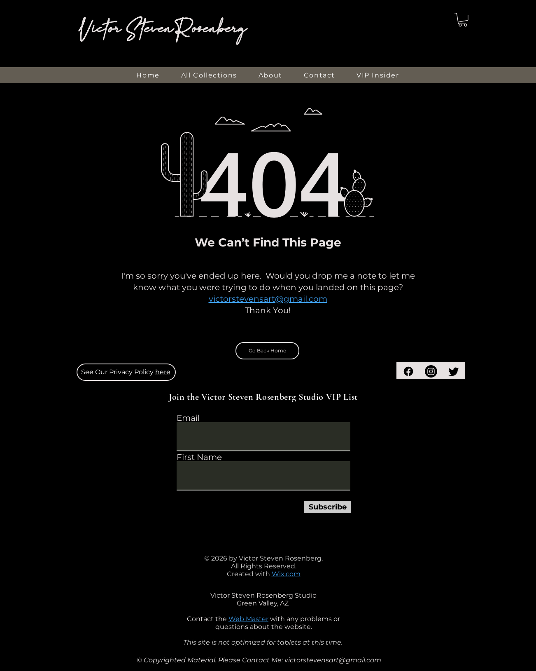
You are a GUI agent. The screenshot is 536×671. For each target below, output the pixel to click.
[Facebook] (408, 371)
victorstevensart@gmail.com (268, 299)
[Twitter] (453, 371)
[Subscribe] (327, 507)
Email (188, 418)
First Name (199, 457)
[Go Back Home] (267, 350)
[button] (462, 20)
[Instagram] (431, 371)
